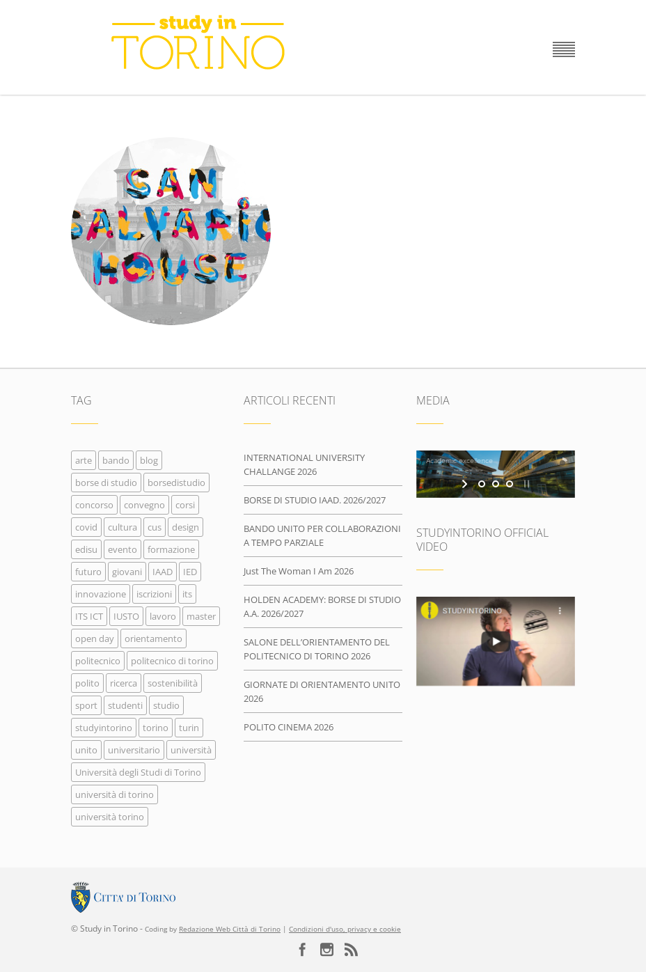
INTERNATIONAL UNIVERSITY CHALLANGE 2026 (304, 464)
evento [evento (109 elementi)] (122, 549)
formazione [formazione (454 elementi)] (171, 549)
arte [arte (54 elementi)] (83, 460)
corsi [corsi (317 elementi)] (185, 505)
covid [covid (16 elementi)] (86, 527)
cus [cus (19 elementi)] (155, 527)
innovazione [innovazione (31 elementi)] (100, 594)
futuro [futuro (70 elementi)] (88, 571)
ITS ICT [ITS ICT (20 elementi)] (89, 616)
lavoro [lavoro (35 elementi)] (163, 616)
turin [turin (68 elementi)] (189, 727)
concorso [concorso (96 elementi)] (94, 505)
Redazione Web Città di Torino (230, 929)
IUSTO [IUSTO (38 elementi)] (126, 616)
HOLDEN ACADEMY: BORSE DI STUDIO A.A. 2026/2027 (322, 606)
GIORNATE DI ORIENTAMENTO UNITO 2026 (322, 691)
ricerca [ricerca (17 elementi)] (123, 683)
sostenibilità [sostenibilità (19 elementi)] (173, 683)
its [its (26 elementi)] (187, 594)
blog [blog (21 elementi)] (149, 460)
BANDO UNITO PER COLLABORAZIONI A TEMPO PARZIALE (322, 535)
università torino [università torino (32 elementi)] (109, 816)
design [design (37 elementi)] (185, 527)
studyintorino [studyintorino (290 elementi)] (103, 727)
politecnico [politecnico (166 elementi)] (97, 660)
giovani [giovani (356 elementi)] (127, 571)
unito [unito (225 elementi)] (86, 750)
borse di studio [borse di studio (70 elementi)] (106, 482)
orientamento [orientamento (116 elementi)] (153, 638)
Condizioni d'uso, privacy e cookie (345, 929)
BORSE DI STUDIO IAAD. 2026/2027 (315, 500)
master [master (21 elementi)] (201, 616)
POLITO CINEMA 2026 (288, 727)
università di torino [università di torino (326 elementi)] (114, 794)
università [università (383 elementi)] (191, 750)
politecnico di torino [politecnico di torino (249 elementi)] (172, 660)
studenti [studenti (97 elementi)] (125, 705)
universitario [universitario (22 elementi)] (134, 750)
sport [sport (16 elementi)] (86, 705)
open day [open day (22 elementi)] (94, 638)
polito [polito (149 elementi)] (87, 683)
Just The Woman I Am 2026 (299, 571)
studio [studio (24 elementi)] (166, 705)
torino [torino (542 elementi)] (155, 727)
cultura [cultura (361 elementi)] (122, 527)
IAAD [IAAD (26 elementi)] (162, 571)
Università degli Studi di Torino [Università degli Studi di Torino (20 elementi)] (138, 772)
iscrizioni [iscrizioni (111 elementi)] (154, 594)
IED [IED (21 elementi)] (190, 571)
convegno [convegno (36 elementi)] (144, 505)
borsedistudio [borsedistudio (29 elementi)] (176, 482)
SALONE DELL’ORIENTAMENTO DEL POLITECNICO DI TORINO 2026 (317, 649)
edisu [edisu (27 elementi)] (86, 549)
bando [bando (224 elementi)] (115, 460)
